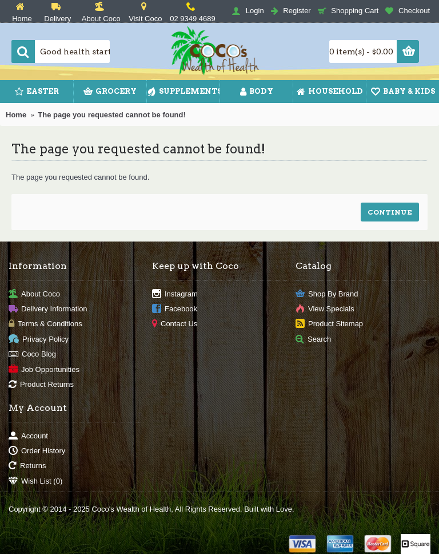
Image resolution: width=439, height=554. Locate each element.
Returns (27, 466)
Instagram (175, 294)
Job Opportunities (44, 369)
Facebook (174, 309)
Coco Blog (32, 354)
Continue (390, 212)
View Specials (325, 309)
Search (313, 339)
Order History (37, 451)
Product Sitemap (329, 324)
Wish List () (35, 481)
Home (16, 114)
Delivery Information (48, 309)
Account (28, 436)
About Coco (34, 294)
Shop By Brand (327, 294)
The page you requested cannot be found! (112, 114)
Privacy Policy (39, 339)
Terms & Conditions (45, 324)
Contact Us (174, 324)
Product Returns (41, 385)
